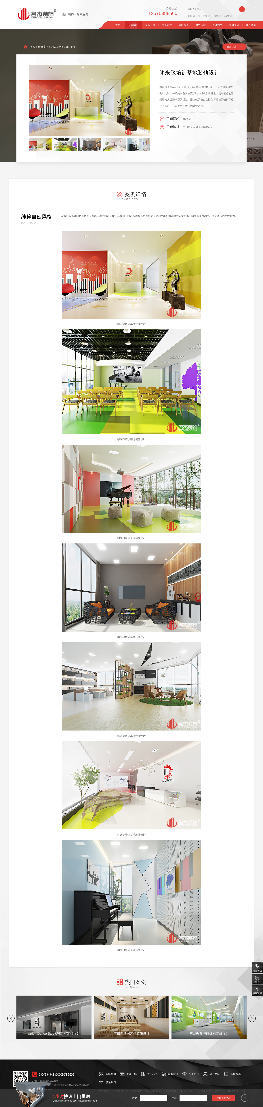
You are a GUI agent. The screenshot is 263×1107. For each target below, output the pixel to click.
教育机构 (56, 46)
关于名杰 (167, 25)
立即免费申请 (223, 1098)
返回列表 (231, 46)
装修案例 (133, 25)
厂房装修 (216, 16)
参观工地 (150, 25)
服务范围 (200, 25)
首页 (117, 25)
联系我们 (251, 25)
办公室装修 (204, 16)
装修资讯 (234, 25)
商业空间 (227, 16)
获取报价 (184, 25)
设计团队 (217, 25)
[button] (11, 1018)
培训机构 (69, 46)
